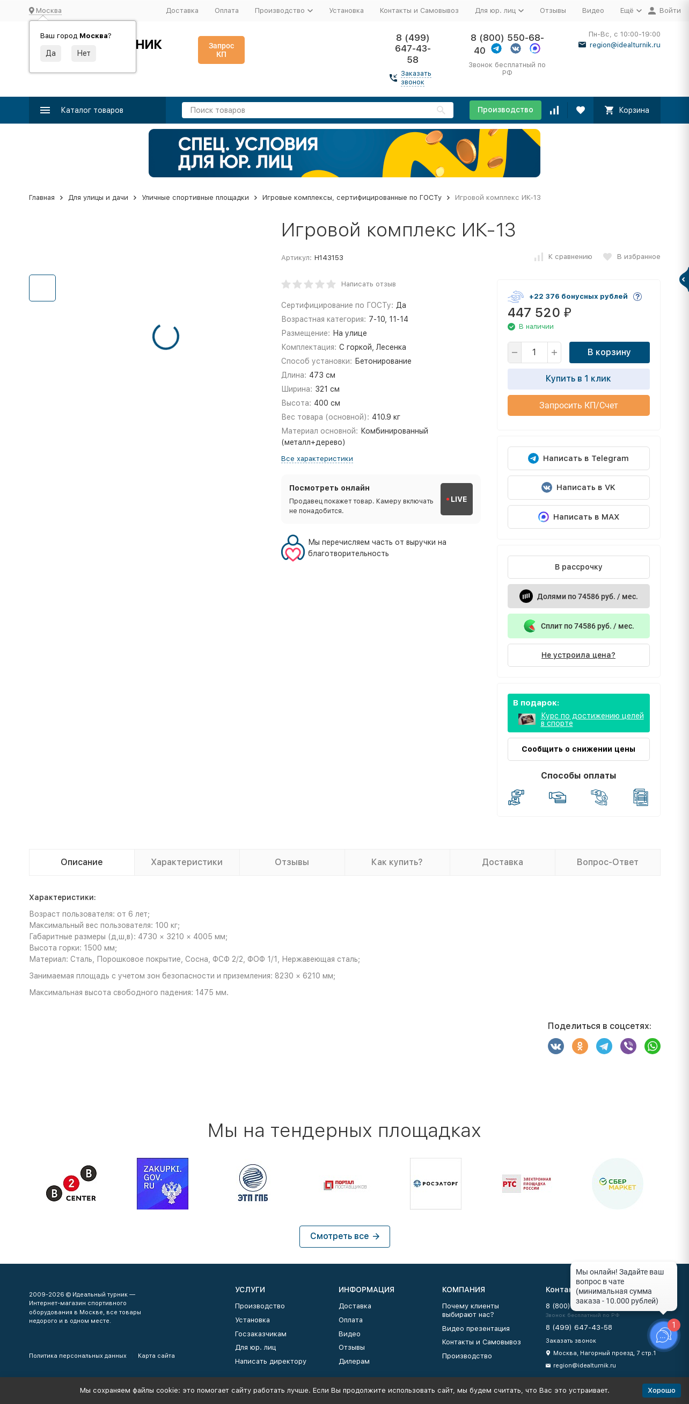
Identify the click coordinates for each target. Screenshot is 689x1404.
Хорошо (662, 1390)
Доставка (182, 10)
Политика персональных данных (78, 1355)
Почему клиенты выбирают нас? (470, 1310)
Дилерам (354, 1361)
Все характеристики (317, 459)
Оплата (227, 10)
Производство (505, 109)
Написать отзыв (368, 284)
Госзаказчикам (261, 1334)
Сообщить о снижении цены (578, 749)
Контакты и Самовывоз (419, 10)
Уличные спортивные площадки (195, 197)
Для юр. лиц (255, 1347)
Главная (42, 197)
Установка (346, 10)
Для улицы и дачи (98, 197)
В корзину (609, 352)
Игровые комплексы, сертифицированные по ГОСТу (352, 197)
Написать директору (270, 1361)
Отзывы (553, 10)
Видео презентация (476, 1328)
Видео (593, 10)
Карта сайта (156, 1355)
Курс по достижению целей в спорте (592, 719)
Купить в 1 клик (578, 378)
